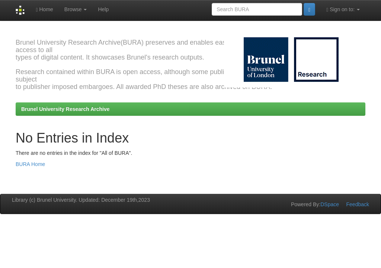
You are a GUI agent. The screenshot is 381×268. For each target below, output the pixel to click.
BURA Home (30, 164)
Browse (75, 9)
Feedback (357, 204)
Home (44, 9)
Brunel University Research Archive (65, 109)
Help (103, 9)
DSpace (329, 204)
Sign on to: (343, 9)
